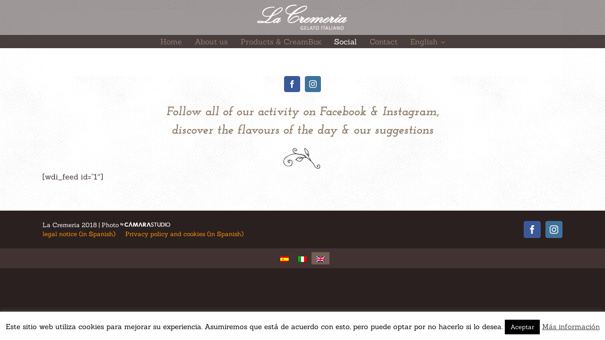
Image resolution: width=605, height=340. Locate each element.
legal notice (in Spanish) (79, 234)
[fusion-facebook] (292, 84)
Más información (571, 326)
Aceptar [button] (522, 327)
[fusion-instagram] (313, 84)
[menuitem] (170, 41)
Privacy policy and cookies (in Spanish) (184, 234)
